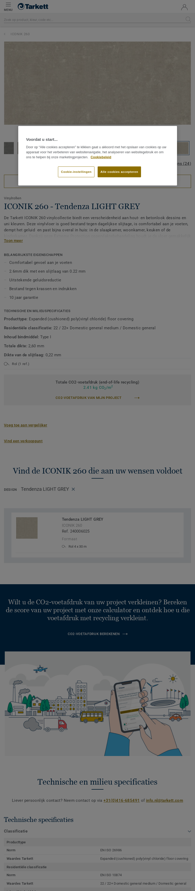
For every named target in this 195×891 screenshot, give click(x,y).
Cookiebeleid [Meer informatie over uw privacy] (100, 157)
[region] (97, 156)
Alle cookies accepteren (119, 171)
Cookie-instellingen (76, 171)
